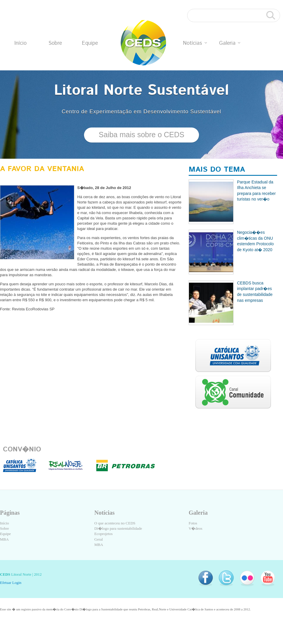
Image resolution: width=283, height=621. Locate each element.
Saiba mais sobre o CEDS (141, 134)
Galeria (229, 43)
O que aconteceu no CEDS (114, 523)
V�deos (195, 528)
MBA (4, 539)
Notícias (195, 43)
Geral (98, 539)
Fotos (193, 523)
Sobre (55, 43)
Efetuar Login (11, 582)
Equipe (90, 43)
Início (20, 43)
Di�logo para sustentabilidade (118, 528)
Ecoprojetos (103, 533)
